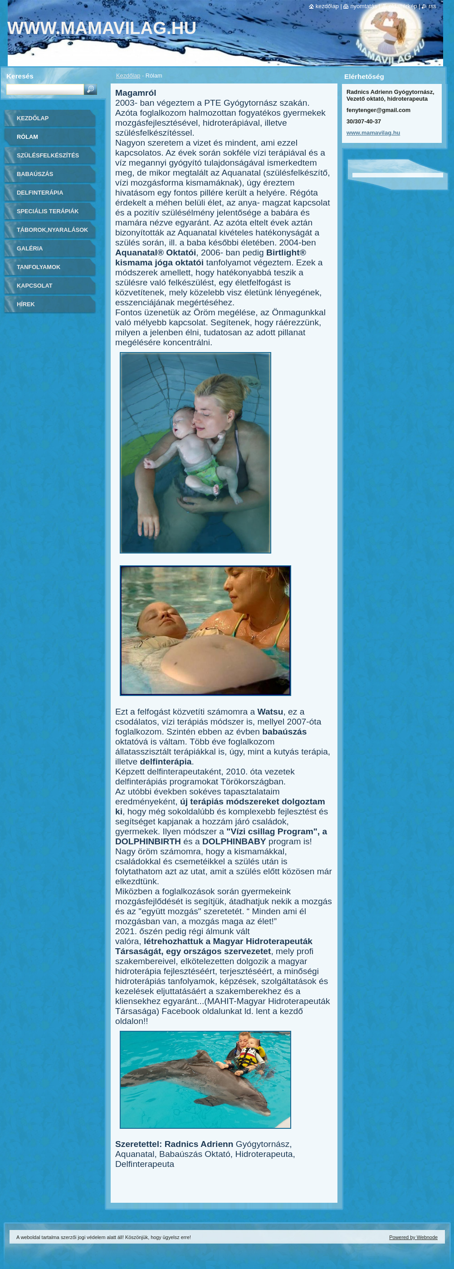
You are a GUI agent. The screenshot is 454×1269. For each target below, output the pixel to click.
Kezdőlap (128, 75)
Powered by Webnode (413, 1237)
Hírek (26, 304)
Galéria (30, 248)
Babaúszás (35, 174)
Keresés (20, 76)
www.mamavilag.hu (373, 132)
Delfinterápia (40, 192)
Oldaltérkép (403, 6)
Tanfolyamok (38, 267)
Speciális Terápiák (48, 211)
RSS (432, 6)
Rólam (27, 136)
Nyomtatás (363, 6)
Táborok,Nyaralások (52, 229)
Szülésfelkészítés (48, 155)
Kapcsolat (35, 285)
